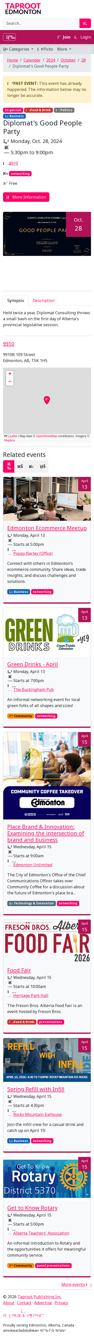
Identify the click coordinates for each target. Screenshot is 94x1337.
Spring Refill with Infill (35, 1089)
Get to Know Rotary (32, 1207)
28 (83, 60)
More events (76, 1284)
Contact (24, 1302)
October (68, 60)
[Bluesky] (35, 1315)
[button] (10, 374)
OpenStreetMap (46, 436)
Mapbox (9, 440)
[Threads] (41, 1315)
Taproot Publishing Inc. (40, 1296)
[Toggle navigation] (9, 37)
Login (82, 37)
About (8, 1302)
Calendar (32, 60)
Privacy (61, 1302)
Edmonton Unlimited (32, 865)
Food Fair (19, 970)
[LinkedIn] (17, 1315)
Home (12, 60)
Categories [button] (16, 49)
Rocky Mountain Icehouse (37, 1114)
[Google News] (5, 1315)
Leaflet (10, 436)
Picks (45, 49)
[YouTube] (23, 1315)
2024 (50, 60)
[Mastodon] (29, 1315)
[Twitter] (11, 1315)
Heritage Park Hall (30, 995)
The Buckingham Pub (33, 689)
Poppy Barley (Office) (33, 553)
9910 (13, 163)
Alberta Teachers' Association (41, 1233)
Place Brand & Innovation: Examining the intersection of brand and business (45, 833)
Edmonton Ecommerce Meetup (47, 528)
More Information (26, 197)
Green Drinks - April (32, 664)
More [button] (62, 49)
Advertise (43, 1302)
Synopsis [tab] (15, 300)
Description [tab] (44, 300)
